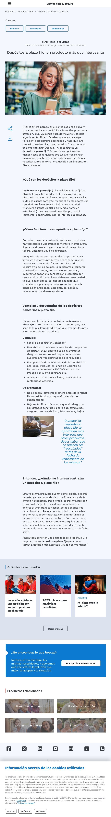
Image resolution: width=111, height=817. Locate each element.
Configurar (21, 800)
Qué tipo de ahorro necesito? (81, 663)
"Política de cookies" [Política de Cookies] (26, 803)
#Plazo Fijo (58, 28)
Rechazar (40, 811)
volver (10, 20)
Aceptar (11, 811)
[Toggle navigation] (9, 3)
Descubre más (55, 628)
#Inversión (35, 28)
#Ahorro (14, 28)
